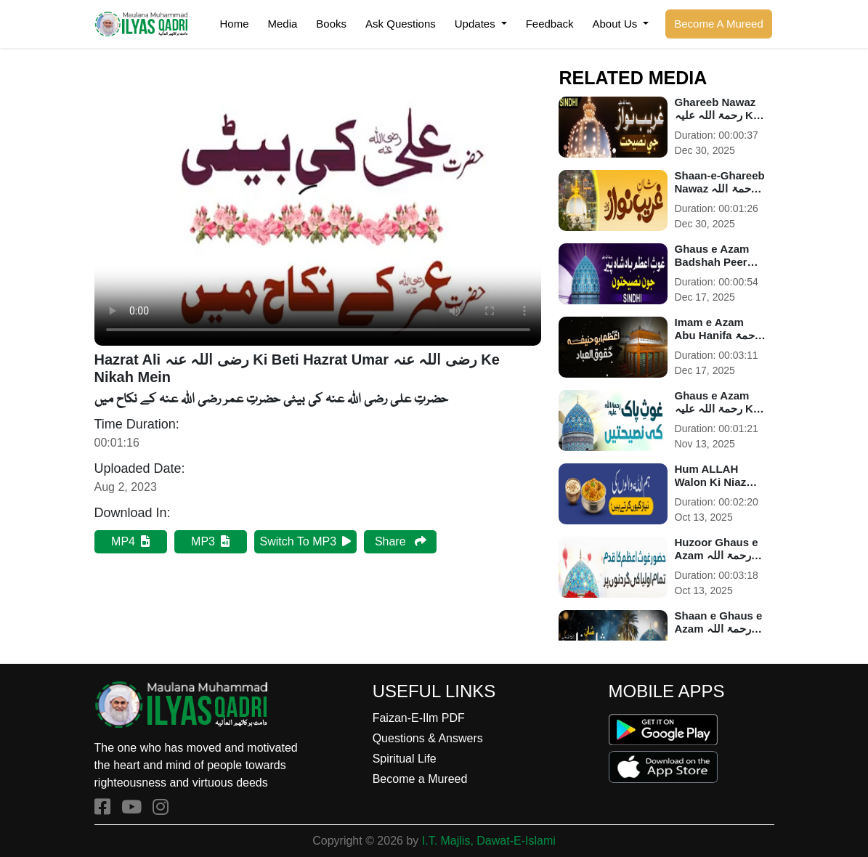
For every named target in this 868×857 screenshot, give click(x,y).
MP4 (130, 541)
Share (400, 541)
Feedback (550, 23)
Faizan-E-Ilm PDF (419, 718)
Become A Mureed (718, 23)
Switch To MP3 (306, 541)
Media (283, 23)
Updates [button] (476, 23)
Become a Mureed (420, 779)
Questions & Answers (428, 738)
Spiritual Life (405, 758)
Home (233, 23)
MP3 (210, 541)
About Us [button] (617, 23)
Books (331, 23)
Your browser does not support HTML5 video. (318, 220)
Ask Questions (400, 23)
